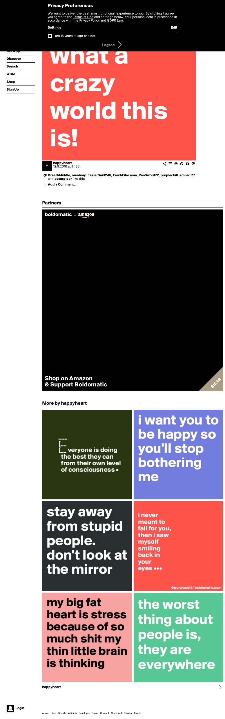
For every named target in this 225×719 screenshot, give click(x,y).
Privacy (128, 713)
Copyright (116, 713)
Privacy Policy (89, 20)
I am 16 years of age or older (74, 36)
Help (53, 713)
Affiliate (72, 713)
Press (95, 713)
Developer (84, 713)
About (45, 713)
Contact (104, 713)
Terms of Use (83, 17)
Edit (174, 27)
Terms (137, 713)
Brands (62, 713)
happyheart (62, 163)
